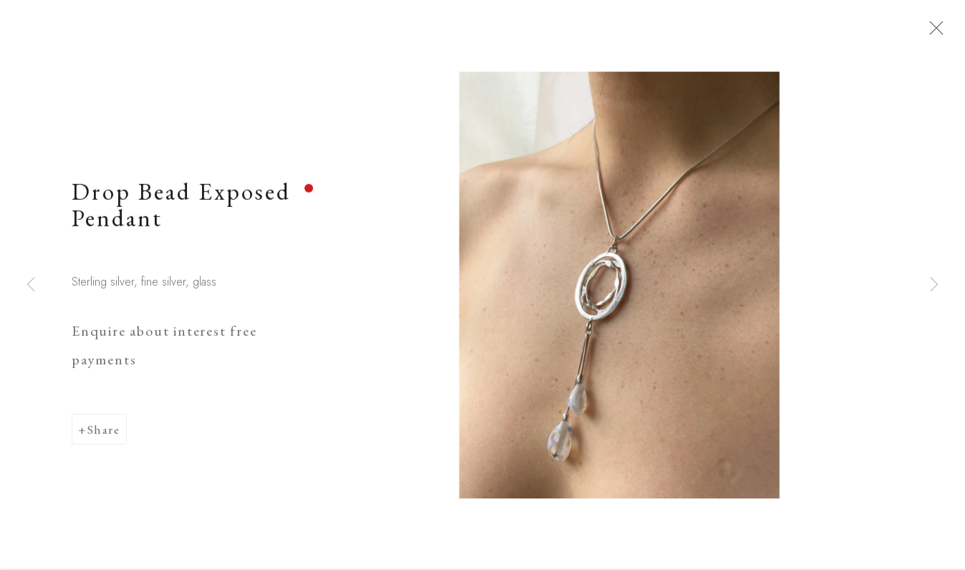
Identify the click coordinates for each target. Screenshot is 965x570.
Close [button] (939, 32)
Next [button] (934, 284)
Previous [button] (31, 284)
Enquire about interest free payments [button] (164, 351)
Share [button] (103, 436)
